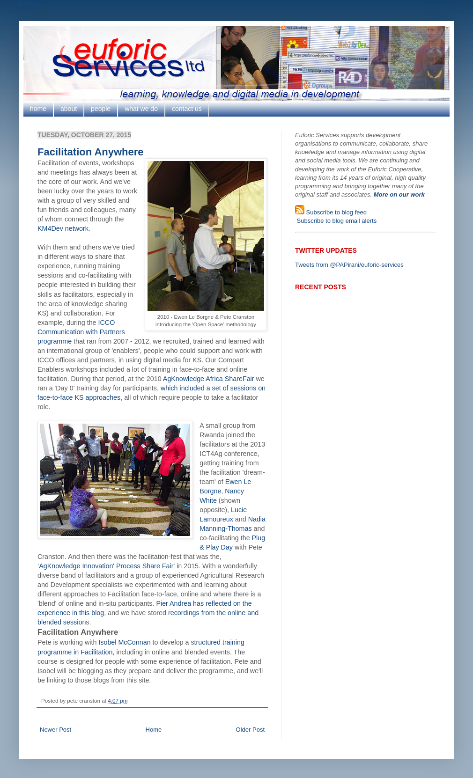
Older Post (250, 729)
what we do (141, 108)
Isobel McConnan (124, 642)
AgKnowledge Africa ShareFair (208, 378)
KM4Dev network (63, 228)
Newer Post (55, 729)
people (101, 108)
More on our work (399, 194)
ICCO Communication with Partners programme (81, 332)
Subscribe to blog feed (335, 212)
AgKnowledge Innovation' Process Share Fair (106, 566)
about (68, 108)
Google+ (30, 3)
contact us (187, 108)
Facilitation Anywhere (90, 152)
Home (154, 729)
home (38, 108)
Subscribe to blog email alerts (336, 220)
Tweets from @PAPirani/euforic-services (349, 264)
